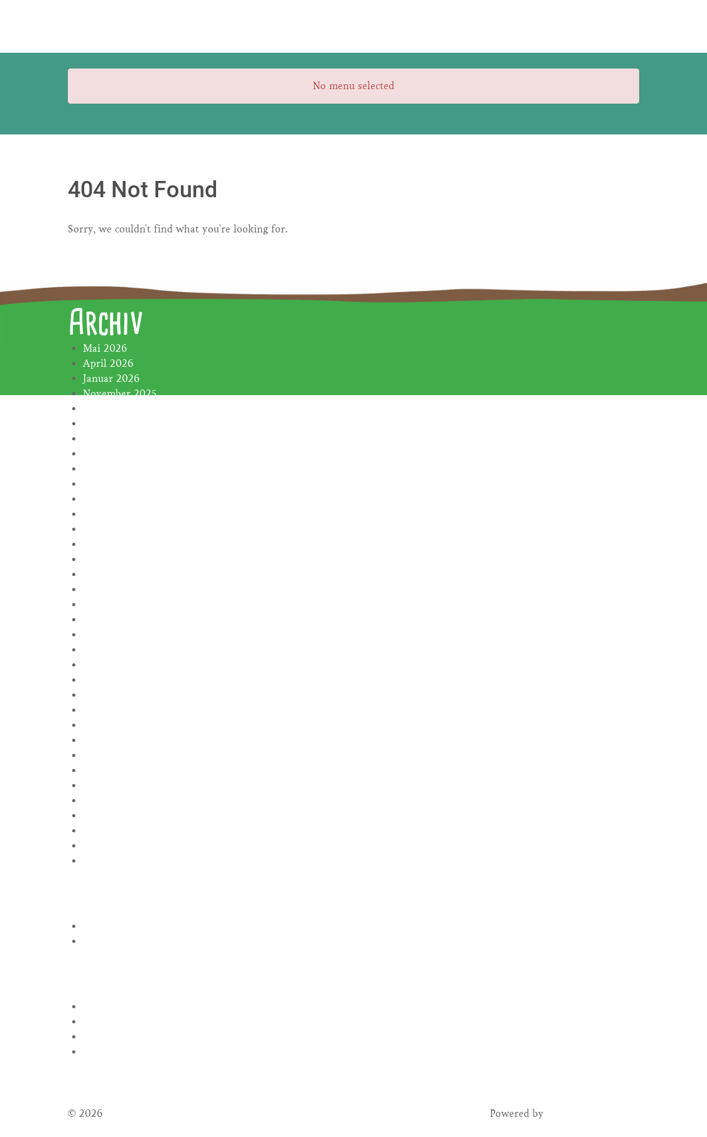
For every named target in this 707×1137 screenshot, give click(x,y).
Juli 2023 (103, 590)
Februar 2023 (113, 665)
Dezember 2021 (118, 846)
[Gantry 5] (115, 26)
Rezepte (101, 926)
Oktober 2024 (115, 439)
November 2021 (119, 861)
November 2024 (120, 424)
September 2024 (120, 454)
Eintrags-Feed (114, 1022)
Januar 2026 (111, 378)
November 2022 (120, 710)
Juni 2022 (105, 755)
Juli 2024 (104, 484)
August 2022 (112, 725)
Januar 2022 (111, 831)
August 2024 (112, 469)
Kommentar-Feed (122, 1037)
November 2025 (119, 394)
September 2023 (120, 559)
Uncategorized (115, 941)
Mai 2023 (104, 620)
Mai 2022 (105, 770)
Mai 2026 (105, 348)
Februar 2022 (114, 816)
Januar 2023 (111, 680)
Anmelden (107, 1007)
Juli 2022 (104, 740)
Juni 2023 (105, 605)
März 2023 (107, 650)
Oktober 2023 (115, 544)
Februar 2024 (114, 499)
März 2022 (108, 801)
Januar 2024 (111, 514)
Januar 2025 (111, 409)
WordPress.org (116, 1052)
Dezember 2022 (119, 695)
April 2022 (108, 786)
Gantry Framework (591, 1113)
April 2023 (107, 635)
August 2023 (112, 574)
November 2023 (119, 529)
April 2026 (108, 363)
